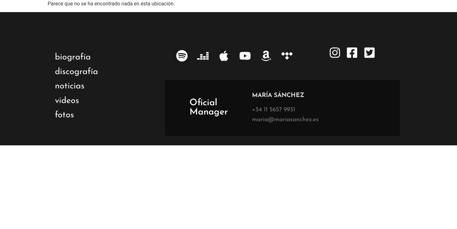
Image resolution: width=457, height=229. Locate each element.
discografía (76, 72)
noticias (69, 86)
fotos (64, 115)
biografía (73, 57)
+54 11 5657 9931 (273, 110)
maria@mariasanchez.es (285, 120)
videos (67, 101)
